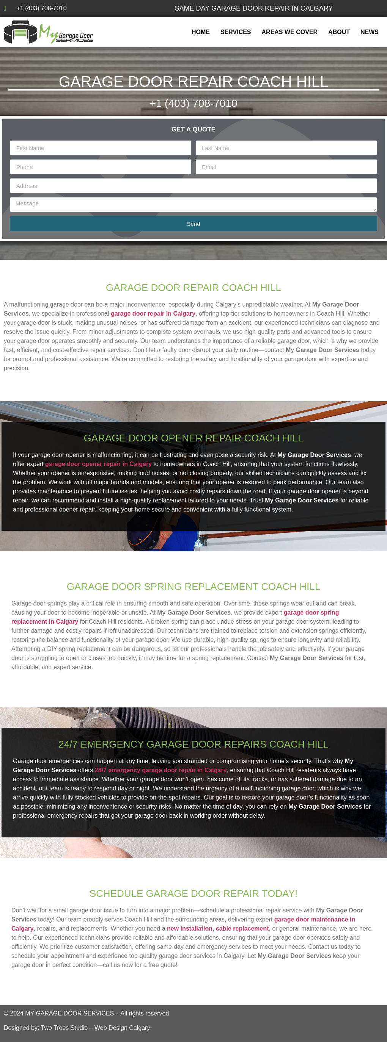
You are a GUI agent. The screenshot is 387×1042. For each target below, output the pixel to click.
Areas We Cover (290, 32)
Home (201, 32)
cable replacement (242, 928)
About (339, 32)
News (369, 32)
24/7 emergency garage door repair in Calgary (161, 770)
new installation (189, 928)
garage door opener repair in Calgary (98, 464)
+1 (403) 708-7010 (193, 103)
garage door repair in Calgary (153, 313)
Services (235, 32)
